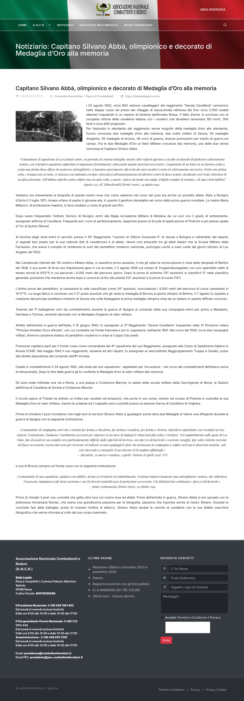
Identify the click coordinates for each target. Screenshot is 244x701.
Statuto (98, 578)
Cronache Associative (69, 96)
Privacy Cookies (216, 689)
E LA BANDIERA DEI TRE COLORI (116, 590)
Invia (166, 640)
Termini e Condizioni (192, 617)
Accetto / (193, 617)
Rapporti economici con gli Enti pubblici (121, 584)
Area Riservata (212, 9)
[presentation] (187, 627)
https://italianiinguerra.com (140, 96)
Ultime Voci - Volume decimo (113, 596)
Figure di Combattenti (99, 96)
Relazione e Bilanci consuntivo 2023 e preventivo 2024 (120, 569)
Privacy (215, 617)
